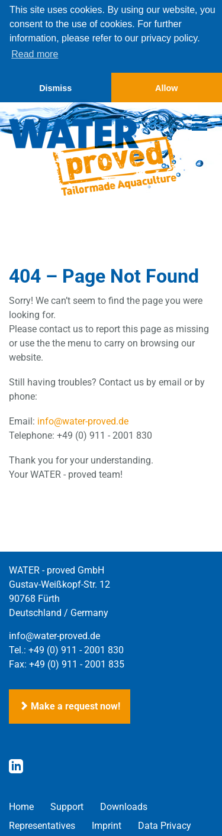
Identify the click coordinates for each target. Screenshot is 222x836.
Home (21, 805)
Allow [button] (166, 88)
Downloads (123, 805)
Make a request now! (69, 705)
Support (66, 805)
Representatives (42, 824)
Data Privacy (164, 824)
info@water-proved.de (82, 420)
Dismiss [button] (55, 88)
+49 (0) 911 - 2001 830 (76, 648)
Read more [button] (34, 54)
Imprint (106, 824)
